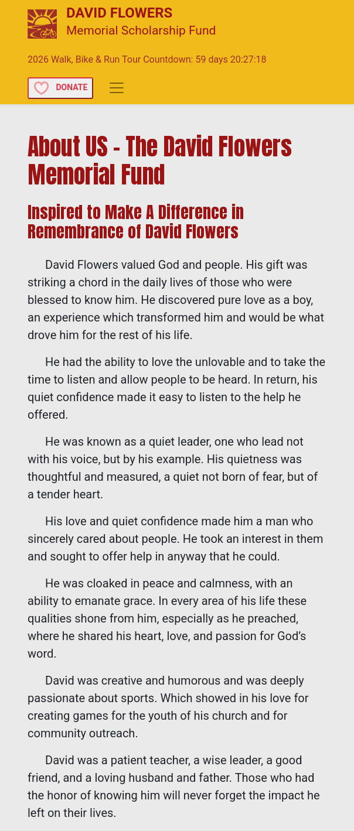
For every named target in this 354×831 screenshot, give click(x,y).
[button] (62, 87)
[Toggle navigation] (116, 88)
